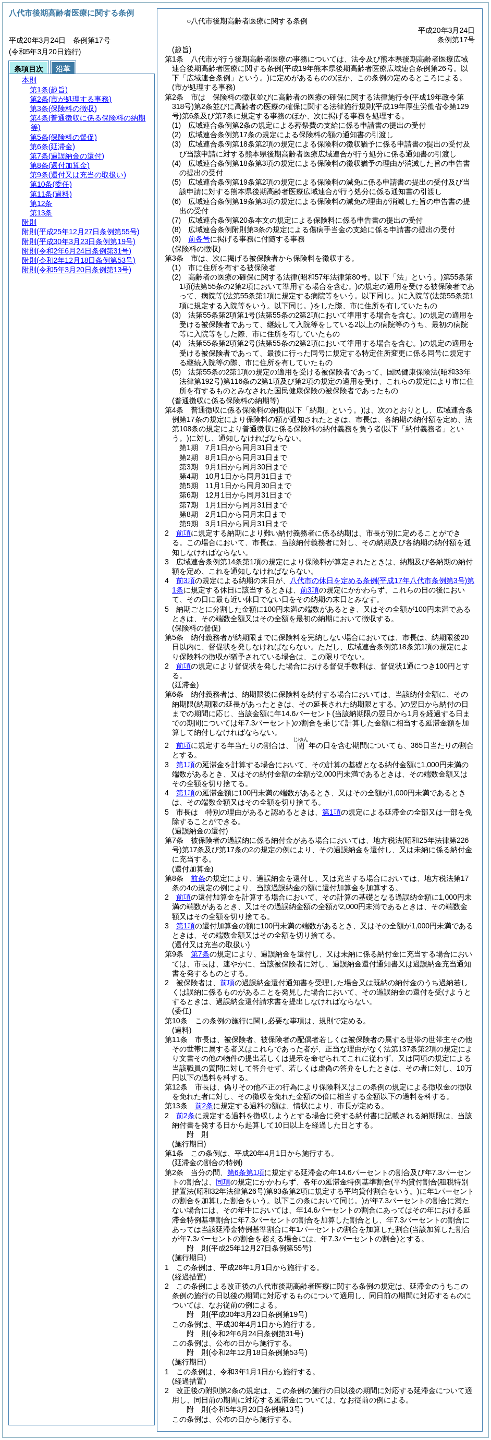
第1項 (185, 764)
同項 (223, 1182)
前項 (183, 533)
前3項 (185, 580)
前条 (198, 878)
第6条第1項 (246, 1172)
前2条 (204, 1106)
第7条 (200, 954)
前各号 (199, 239)
